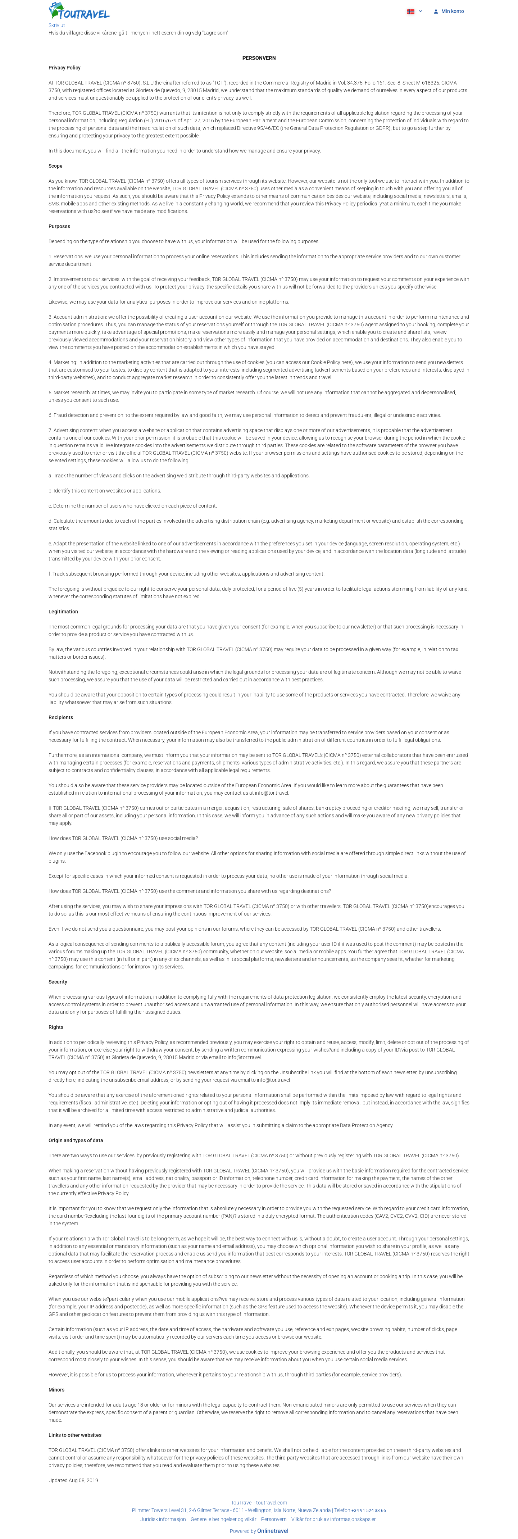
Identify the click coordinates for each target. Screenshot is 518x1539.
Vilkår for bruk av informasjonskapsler (333, 1519)
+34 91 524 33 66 (368, 1510)
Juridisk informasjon (163, 1519)
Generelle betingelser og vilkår (223, 1519)
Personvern (274, 1519)
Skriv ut (57, 25)
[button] (414, 11)
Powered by (259, 1531)
